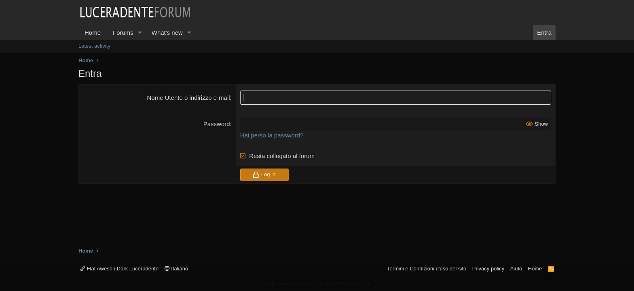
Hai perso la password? (272, 135)
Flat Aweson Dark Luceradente (119, 269)
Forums (123, 32)
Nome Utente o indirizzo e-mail (188, 97)
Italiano (176, 269)
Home (93, 32)
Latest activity (94, 46)
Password (216, 123)
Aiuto (516, 269)
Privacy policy (488, 269)
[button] (140, 32)
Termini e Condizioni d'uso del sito (426, 269)
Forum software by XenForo (317, 283)
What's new (167, 32)
